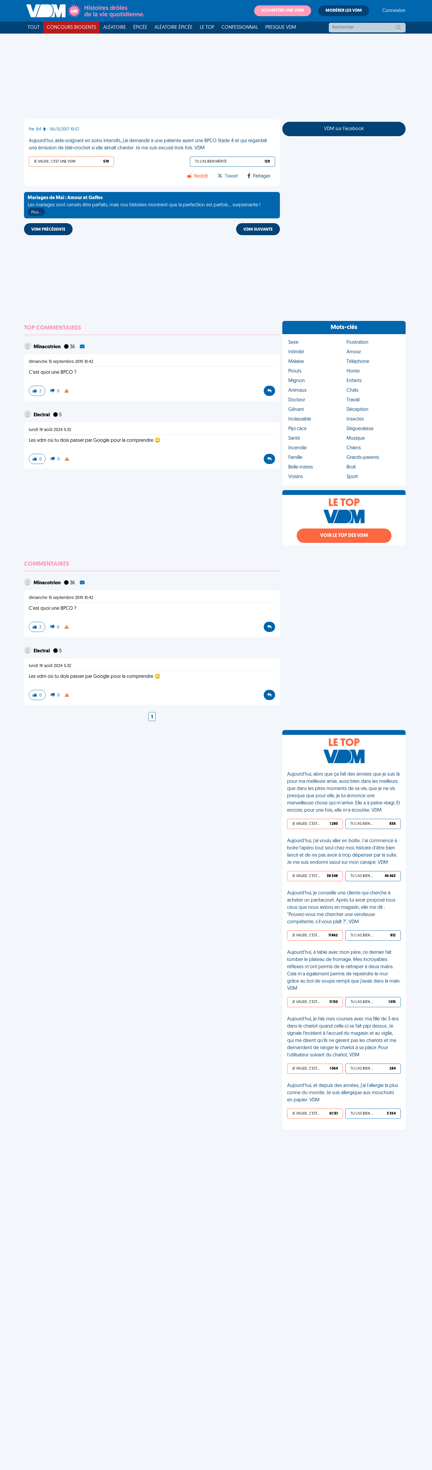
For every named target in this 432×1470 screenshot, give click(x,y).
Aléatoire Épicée (173, 27)
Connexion (394, 10)
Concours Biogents (71, 27)
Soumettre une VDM (282, 10)
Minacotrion (48, 347)
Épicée (140, 27)
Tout (34, 27)
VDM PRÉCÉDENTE (48, 229)
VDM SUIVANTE (258, 229)
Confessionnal (239, 27)
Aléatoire (114, 27)
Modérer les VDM (344, 10)
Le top (207, 27)
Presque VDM (280, 27)
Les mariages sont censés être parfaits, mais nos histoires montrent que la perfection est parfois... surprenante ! (144, 206)
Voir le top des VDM (344, 535)
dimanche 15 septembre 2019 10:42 (61, 362)
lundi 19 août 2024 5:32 (50, 430)
